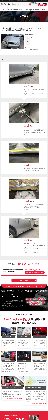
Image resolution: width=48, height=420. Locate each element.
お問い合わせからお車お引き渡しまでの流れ (10, 378)
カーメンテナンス (24, 10)
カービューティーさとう (22, 418)
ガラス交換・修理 (30, 10)
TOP (4, 9)
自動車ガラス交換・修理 (6, 382)
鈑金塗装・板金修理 (17, 10)
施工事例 (37, 9)
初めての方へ (11, 9)
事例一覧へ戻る (24, 184)
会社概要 (44, 9)
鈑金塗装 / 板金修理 (29, 34)
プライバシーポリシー (44, 0)
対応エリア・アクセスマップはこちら (36, 307)
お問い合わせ (4, 395)
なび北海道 (3, 414)
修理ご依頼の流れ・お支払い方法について (12, 302)
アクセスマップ (37, 0)
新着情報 (3, 393)
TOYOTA (32, 37)
